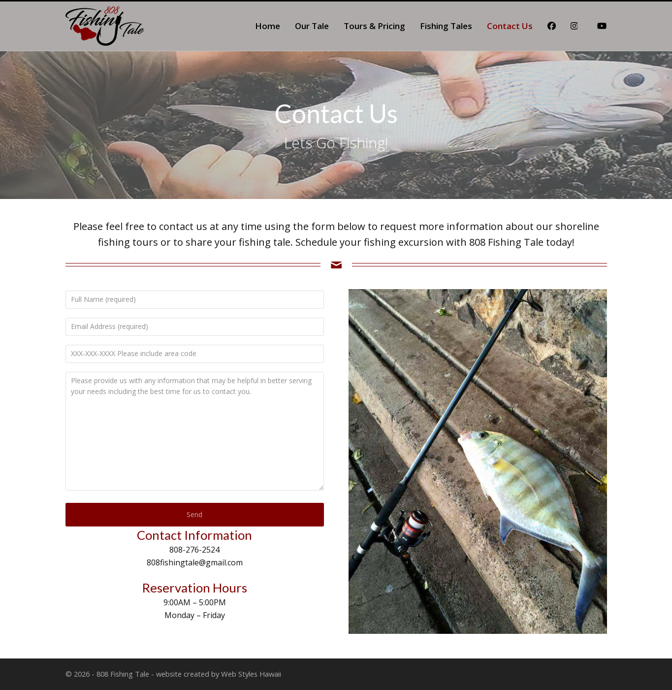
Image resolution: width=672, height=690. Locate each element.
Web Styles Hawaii (251, 674)
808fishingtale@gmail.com (195, 562)
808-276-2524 (194, 549)
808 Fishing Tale (122, 674)
